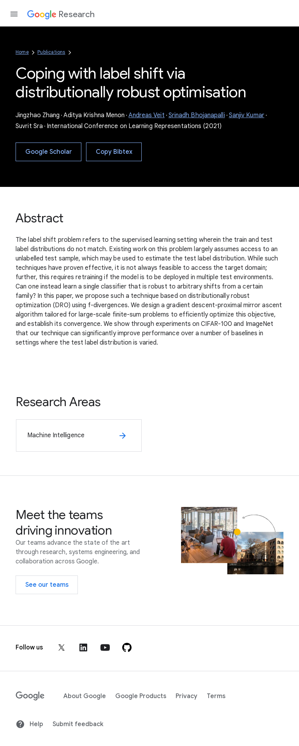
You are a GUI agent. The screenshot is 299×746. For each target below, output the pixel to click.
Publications (51, 52)
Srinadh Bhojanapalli (197, 115)
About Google (84, 696)
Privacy (186, 696)
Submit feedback (78, 724)
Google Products (140, 696)
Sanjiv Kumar (246, 115)
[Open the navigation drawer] (14, 14)
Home (22, 52)
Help (29, 724)
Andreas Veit (146, 115)
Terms (216, 696)
